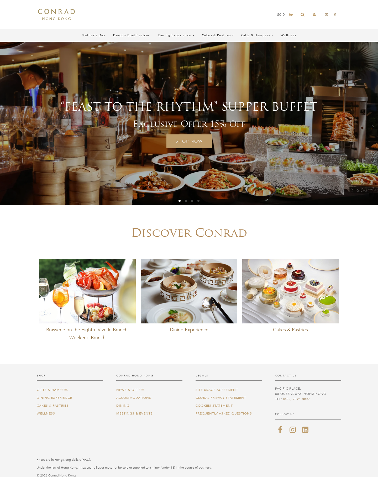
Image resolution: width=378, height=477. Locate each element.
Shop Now (189, 141)
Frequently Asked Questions (224, 413)
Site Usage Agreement (217, 390)
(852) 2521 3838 (297, 399)
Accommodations (133, 398)
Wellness (288, 35)
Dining (122, 405)
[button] (5, 127)
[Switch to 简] (335, 14)
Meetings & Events (134, 413)
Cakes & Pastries (216, 35)
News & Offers (130, 390)
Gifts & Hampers (255, 35)
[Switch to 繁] (326, 14)
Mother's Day (93, 35)
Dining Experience (174, 35)
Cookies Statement (214, 405)
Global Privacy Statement (221, 398)
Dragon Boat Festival (131, 35)
